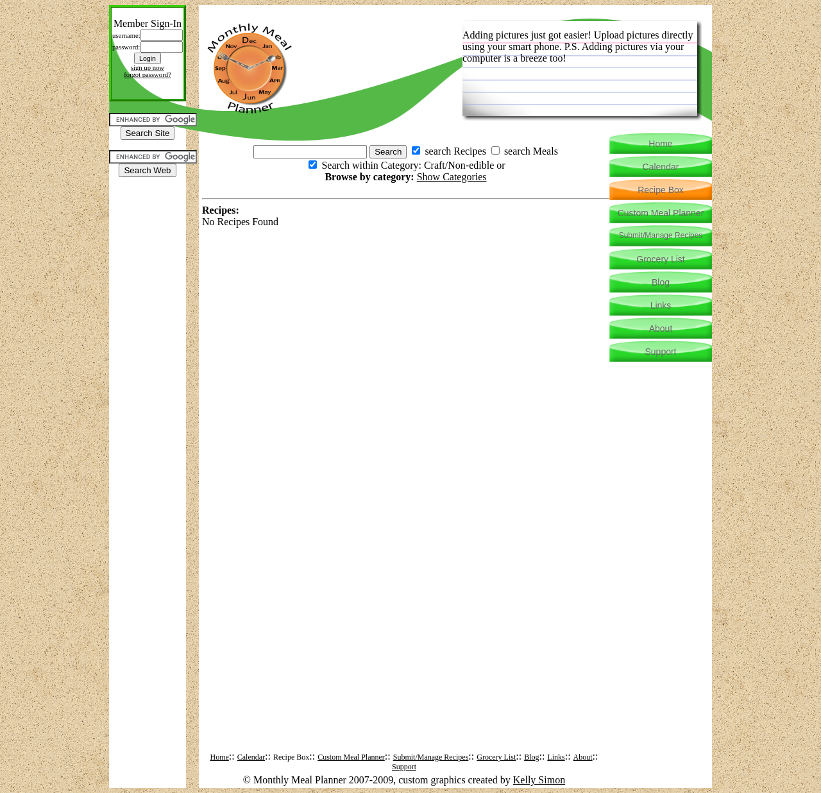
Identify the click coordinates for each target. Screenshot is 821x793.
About (583, 757)
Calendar (251, 757)
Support (404, 766)
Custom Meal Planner (351, 757)
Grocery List (496, 757)
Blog (531, 757)
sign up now (147, 67)
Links (555, 757)
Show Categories (452, 176)
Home (219, 757)
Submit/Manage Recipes (431, 757)
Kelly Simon (539, 779)
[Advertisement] (147, 216)
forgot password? (147, 74)
